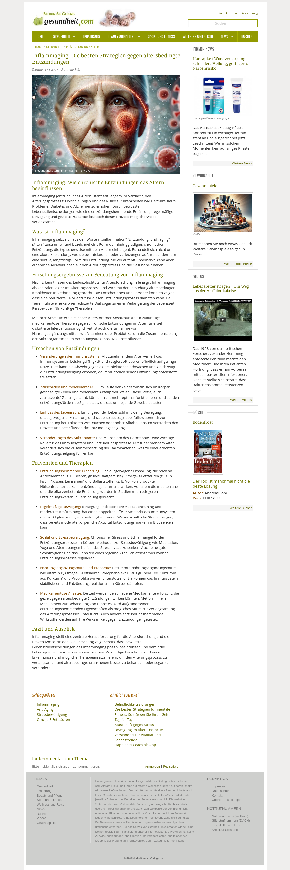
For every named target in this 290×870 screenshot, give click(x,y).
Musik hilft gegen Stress (134, 724)
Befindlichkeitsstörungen (135, 704)
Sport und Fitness (161, 37)
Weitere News (242, 163)
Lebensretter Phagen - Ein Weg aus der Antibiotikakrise (221, 288)
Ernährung (91, 37)
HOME (40, 37)
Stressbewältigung (52, 714)
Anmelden (152, 766)
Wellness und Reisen (198, 37)
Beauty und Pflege (121, 37)
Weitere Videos (241, 400)
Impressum (220, 786)
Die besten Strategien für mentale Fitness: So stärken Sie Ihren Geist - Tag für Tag (143, 714)
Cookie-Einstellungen (227, 800)
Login (234, 13)
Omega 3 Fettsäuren (53, 719)
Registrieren (171, 766)
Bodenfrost (203, 422)
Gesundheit (61, 37)
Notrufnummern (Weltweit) (230, 816)
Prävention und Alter (82, 47)
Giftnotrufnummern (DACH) (231, 820)
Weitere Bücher (241, 508)
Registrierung (249, 13)
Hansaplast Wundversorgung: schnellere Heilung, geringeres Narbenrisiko (220, 64)
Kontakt (223, 13)
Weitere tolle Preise (238, 264)
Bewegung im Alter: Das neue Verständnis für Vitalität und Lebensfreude (139, 734)
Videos (41, 818)
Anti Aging (45, 709)
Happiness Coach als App (135, 745)
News (225, 37)
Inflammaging (48, 704)
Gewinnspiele (205, 186)
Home (39, 47)
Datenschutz (220, 791)
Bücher (247, 37)
